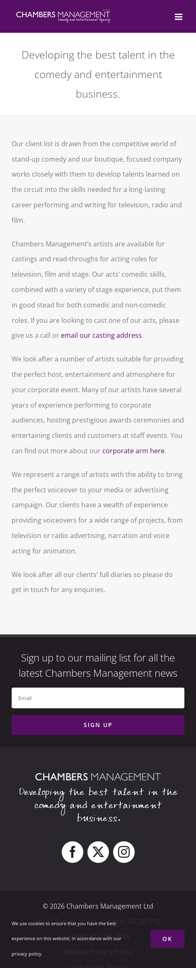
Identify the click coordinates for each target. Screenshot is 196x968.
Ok (167, 939)
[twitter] (98, 852)
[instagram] (124, 852)
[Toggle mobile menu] (179, 16)
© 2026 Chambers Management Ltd (98, 906)
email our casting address (101, 335)
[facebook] (72, 852)
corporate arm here (133, 450)
